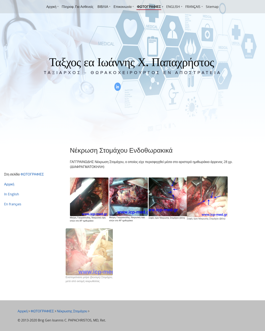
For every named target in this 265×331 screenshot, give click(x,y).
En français (12, 204)
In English (11, 194)
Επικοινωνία (123, 6)
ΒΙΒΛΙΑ (103, 6)
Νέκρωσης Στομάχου (72, 311)
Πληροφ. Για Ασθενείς (77, 6)
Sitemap (212, 6)
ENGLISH (173, 6)
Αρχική (51, 6)
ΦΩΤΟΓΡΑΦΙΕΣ (149, 6)
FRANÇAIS (192, 6)
